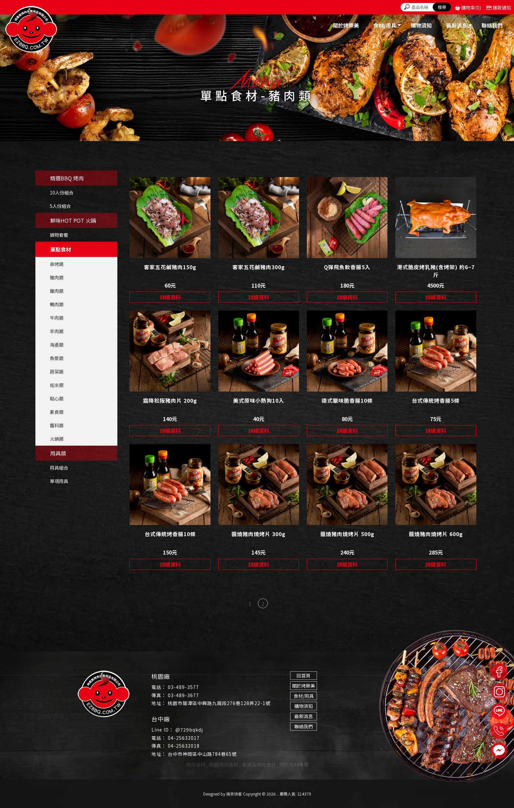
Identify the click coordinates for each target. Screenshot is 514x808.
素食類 (57, 412)
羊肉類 (57, 331)
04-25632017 (184, 738)
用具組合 (59, 467)
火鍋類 (57, 438)
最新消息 (303, 716)
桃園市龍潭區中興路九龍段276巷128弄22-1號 (219, 703)
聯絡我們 (303, 726)
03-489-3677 (183, 695)
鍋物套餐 (59, 235)
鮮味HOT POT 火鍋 (73, 220)
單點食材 (60, 249)
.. (278, 794)
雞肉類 (57, 291)
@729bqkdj (189, 729)
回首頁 (303, 675)
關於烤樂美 (303, 685)
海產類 (57, 344)
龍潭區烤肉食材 (259, 764)
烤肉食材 (196, 764)
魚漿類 (57, 358)
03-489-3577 (183, 687)
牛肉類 (57, 317)
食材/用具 (304, 696)
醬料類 (57, 425)
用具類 (58, 453)
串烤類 (57, 264)
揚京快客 (234, 794)
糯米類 (57, 385)
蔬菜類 (57, 371)
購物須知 (303, 706)
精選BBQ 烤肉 (67, 178)
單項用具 (59, 481)
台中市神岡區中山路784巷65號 (202, 754)
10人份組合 (61, 192)
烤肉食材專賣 (294, 764)
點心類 (57, 398)
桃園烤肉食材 (223, 764)
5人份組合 (60, 206)
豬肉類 (57, 277)
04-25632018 (184, 745)
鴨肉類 (57, 304)
